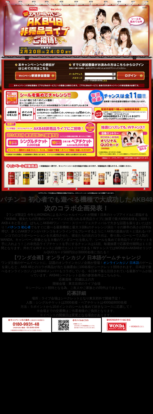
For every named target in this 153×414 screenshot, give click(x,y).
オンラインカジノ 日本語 (121, 262)
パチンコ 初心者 (19, 227)
